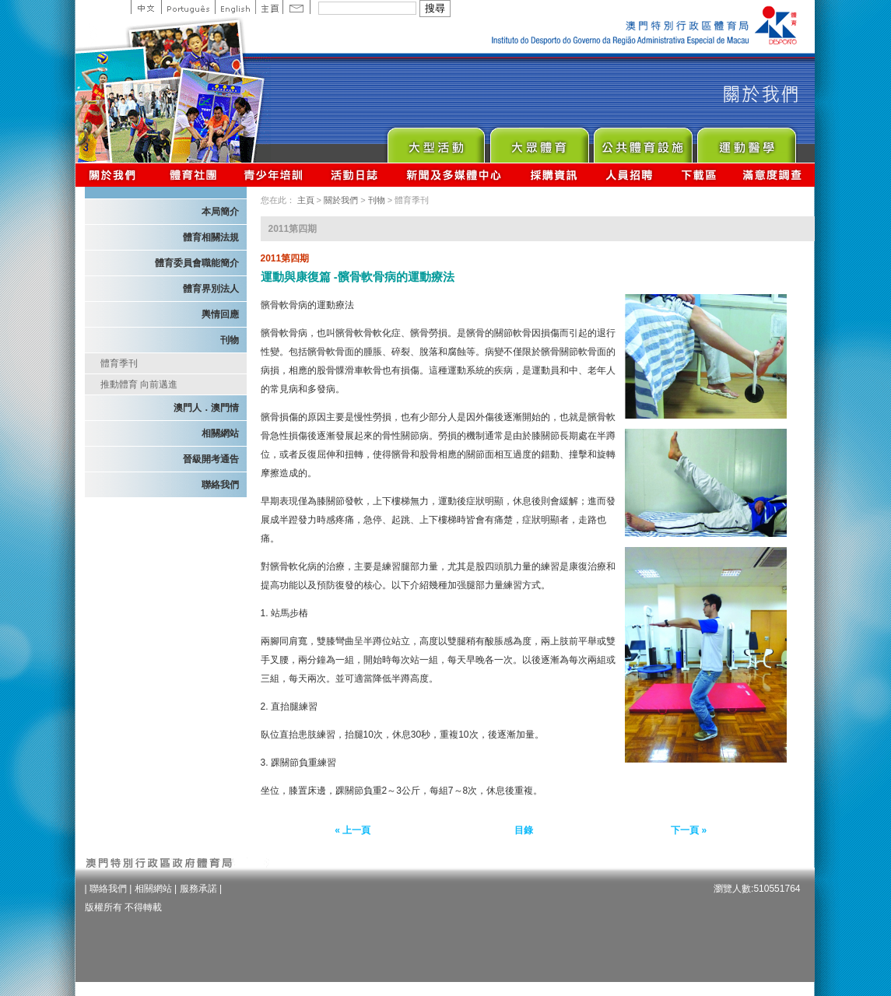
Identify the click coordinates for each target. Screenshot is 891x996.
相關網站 (220, 433)
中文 (146, 7)
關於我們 (115, 175)
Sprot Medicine (746, 141)
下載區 (698, 175)
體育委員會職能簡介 (197, 263)
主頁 (268, 7)
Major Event (435, 141)
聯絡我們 (220, 484)
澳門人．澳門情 (206, 407)
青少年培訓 (274, 175)
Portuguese (188, 7)
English (235, 7)
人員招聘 (629, 175)
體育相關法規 (211, 237)
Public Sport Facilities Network (642, 141)
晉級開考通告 (211, 459)
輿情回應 (220, 314)
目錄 (523, 830)
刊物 (229, 340)
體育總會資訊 (193, 175)
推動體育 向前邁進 (138, 384)
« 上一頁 (352, 830)
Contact (296, 7)
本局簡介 (220, 211)
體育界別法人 (211, 288)
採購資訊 (554, 175)
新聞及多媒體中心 (454, 175)
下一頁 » (689, 830)
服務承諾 (198, 888)
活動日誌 (355, 175)
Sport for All (539, 141)
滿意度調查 (773, 175)
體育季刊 (119, 363)
